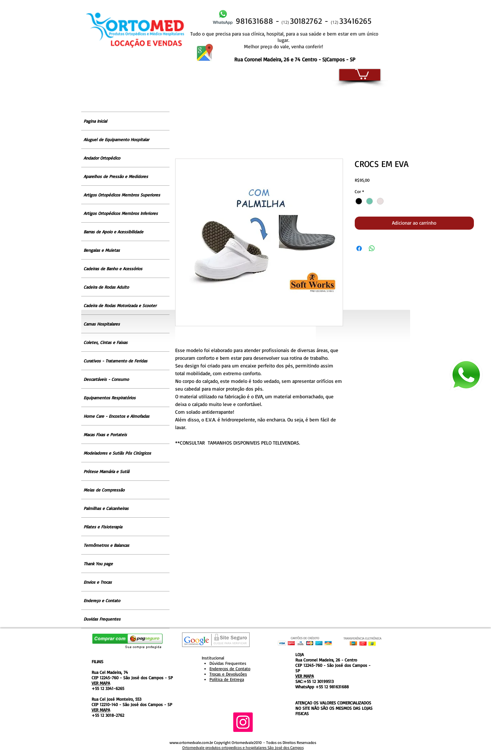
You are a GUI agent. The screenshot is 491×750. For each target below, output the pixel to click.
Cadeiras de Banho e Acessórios (113, 268)
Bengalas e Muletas (102, 250)
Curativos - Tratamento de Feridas (115, 360)
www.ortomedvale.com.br (191, 742)
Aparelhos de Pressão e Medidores (116, 176)
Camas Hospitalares (102, 324)
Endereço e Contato (102, 600)
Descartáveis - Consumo (106, 379)
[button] (362, 73)
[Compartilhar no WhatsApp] (372, 248)
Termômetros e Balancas (106, 545)
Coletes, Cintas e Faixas (106, 342)
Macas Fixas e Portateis (105, 434)
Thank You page (98, 563)
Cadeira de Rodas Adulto (106, 287)
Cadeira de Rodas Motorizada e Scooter (120, 305)
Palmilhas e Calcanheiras (106, 508)
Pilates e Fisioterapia (103, 526)
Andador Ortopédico (102, 158)
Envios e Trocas (98, 582)
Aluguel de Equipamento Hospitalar (116, 139)
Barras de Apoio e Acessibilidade (113, 231)
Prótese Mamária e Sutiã (106, 471)
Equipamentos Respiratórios (110, 397)
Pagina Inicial (95, 121)
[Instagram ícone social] (243, 722)
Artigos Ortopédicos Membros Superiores (122, 194)
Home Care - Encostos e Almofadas (116, 416)
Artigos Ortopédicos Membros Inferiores (121, 213)
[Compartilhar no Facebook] (359, 248)
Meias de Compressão (104, 490)
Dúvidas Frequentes (227, 663)
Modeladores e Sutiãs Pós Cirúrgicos (117, 453)
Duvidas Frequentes (102, 619)
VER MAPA (101, 683)
